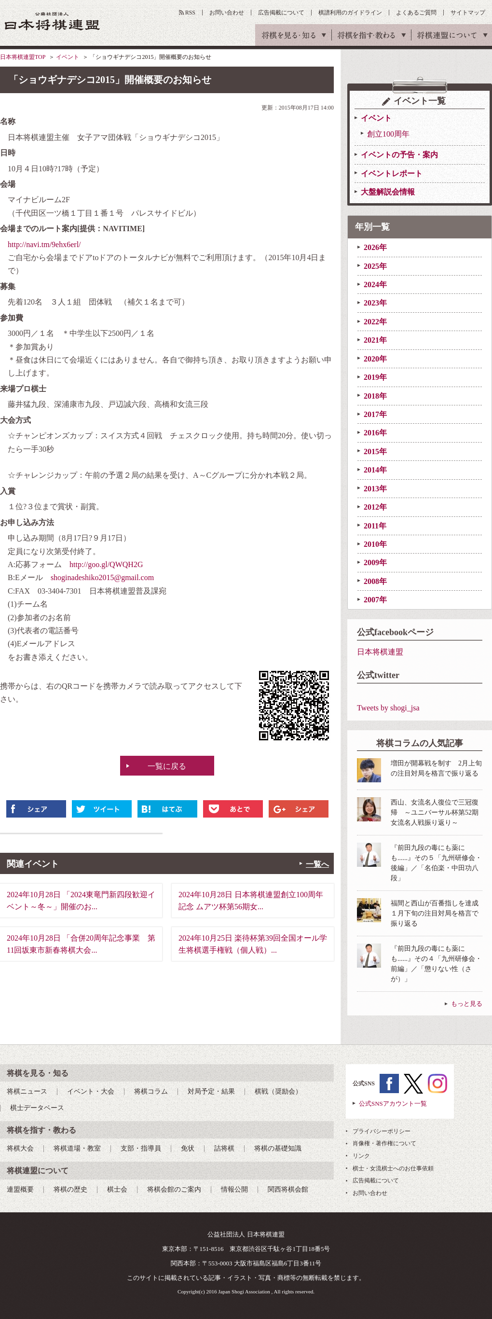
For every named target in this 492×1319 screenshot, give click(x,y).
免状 (187, 1148)
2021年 (375, 340)
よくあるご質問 (416, 12)
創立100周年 (388, 134)
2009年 (375, 562)
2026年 (375, 247)
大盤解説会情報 (388, 192)
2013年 (375, 489)
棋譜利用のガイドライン (350, 12)
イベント (67, 57)
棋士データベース (37, 1107)
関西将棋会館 (288, 1189)
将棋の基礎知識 (277, 1148)
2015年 (375, 451)
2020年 (375, 359)
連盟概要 (20, 1189)
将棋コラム (151, 1091)
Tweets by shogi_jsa (388, 708)
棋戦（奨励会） (278, 1091)
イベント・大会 (90, 1091)
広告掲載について (281, 12)
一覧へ (317, 864)
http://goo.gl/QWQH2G (106, 564)
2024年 (375, 284)
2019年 (375, 377)
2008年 (375, 581)
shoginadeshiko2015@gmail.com (102, 577)
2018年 (375, 396)
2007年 (375, 600)
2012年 (375, 507)
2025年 (375, 266)
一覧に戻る (167, 766)
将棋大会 (20, 1148)
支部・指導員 (141, 1148)
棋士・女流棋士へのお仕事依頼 (393, 1168)
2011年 (375, 526)
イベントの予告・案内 (399, 155)
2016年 (375, 433)
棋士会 (117, 1189)
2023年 (375, 303)
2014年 (375, 470)
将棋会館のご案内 (174, 1189)
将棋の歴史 (70, 1189)
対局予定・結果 (211, 1091)
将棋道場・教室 (77, 1148)
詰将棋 (224, 1148)
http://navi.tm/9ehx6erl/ (44, 244)
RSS (190, 12)
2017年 (375, 414)
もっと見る (466, 1003)
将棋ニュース (27, 1091)
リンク (361, 1155)
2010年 (375, 544)
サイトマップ (468, 12)
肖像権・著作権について (384, 1143)
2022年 (375, 322)
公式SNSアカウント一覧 (393, 1103)
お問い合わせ (226, 12)
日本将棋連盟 (380, 652)
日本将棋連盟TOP (22, 57)
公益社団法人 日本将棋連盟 (52, 21)
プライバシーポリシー (381, 1131)
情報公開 (234, 1189)
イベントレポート (392, 173)
